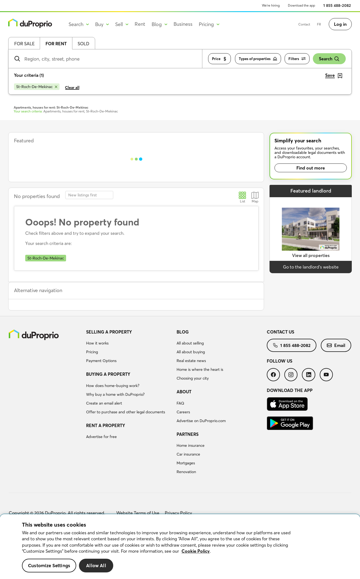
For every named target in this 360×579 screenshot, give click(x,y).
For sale (24, 43)
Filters (297, 59)
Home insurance (191, 445)
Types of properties (258, 59)
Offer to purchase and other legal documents (125, 411)
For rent (56, 43)
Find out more (310, 168)
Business (183, 24)
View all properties (311, 255)
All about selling (190, 343)
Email (336, 345)
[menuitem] (129, 347)
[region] (180, 546)
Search (329, 59)
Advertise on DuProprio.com (201, 420)
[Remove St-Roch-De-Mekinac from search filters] (36, 86)
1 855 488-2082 (337, 5)
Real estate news (191, 360)
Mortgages (186, 463)
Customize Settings (49, 565)
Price (219, 59)
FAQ (180, 403)
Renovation (186, 471)
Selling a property (109, 332)
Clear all (72, 87)
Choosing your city (193, 378)
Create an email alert (104, 403)
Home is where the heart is (200, 369)
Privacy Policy (178, 513)
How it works (97, 343)
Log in (340, 24)
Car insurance (188, 454)
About (184, 391)
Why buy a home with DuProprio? (115, 394)
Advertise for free (101, 436)
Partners (188, 434)
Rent (140, 24)
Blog (183, 332)
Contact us (280, 332)
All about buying (191, 351)
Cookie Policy (196, 551)
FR (319, 24)
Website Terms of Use (137, 513)
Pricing (92, 351)
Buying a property (108, 374)
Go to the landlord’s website (311, 267)
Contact (304, 24)
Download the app (301, 5)
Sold (83, 43)
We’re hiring (271, 5)
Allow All (96, 565)
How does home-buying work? (112, 385)
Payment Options (101, 360)
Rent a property (105, 425)
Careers (183, 411)
